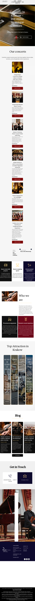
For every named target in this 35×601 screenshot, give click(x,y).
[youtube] (29, 559)
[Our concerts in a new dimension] (17, 428)
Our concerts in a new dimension (17, 437)
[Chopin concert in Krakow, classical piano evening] (5, 428)
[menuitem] (15, 1)
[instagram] (27, 559)
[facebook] (25, 559)
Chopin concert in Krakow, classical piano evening (5, 438)
